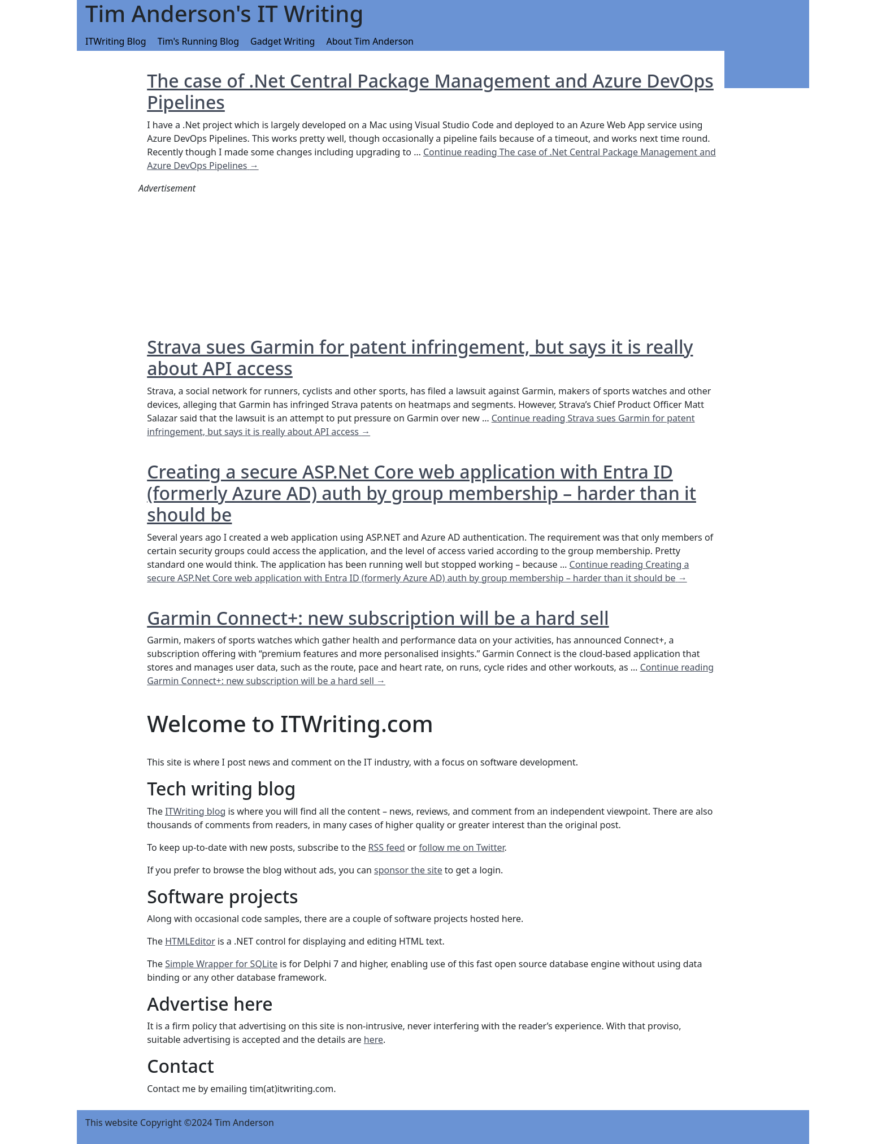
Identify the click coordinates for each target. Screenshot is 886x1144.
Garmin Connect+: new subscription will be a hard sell (378, 618)
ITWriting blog (195, 811)
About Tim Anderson (370, 41)
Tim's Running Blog (198, 41)
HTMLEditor (190, 941)
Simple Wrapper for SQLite (221, 964)
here (373, 1039)
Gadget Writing (282, 41)
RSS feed (386, 847)
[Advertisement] (223, 265)
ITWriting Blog (115, 41)
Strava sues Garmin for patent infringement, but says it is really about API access (420, 357)
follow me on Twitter (461, 847)
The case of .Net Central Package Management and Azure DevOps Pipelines (430, 91)
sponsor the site (408, 870)
